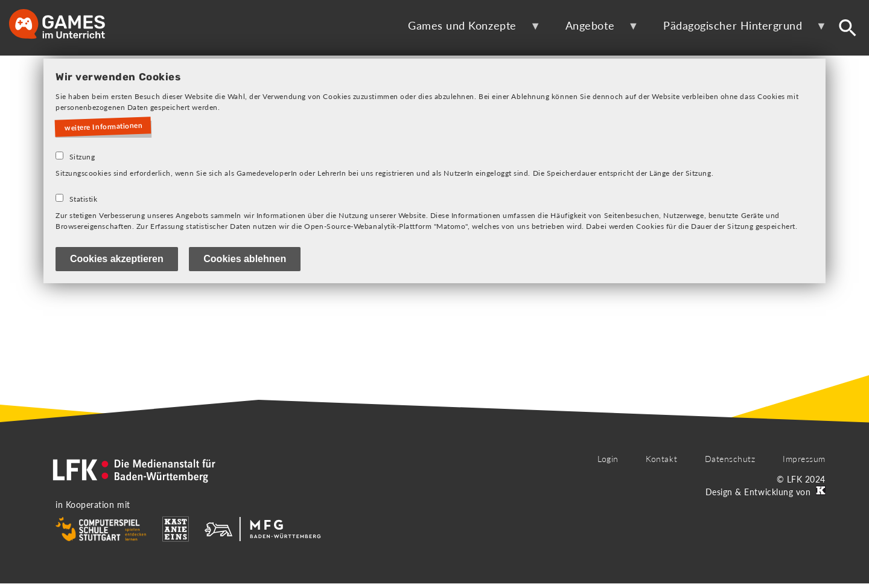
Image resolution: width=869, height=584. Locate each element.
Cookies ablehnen (244, 259)
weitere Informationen (104, 127)
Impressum (804, 459)
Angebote (594, 30)
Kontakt (661, 459)
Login (608, 459)
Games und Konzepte (466, 30)
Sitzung (82, 156)
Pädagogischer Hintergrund (737, 30)
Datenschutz (730, 459)
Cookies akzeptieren (117, 259)
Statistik (83, 199)
